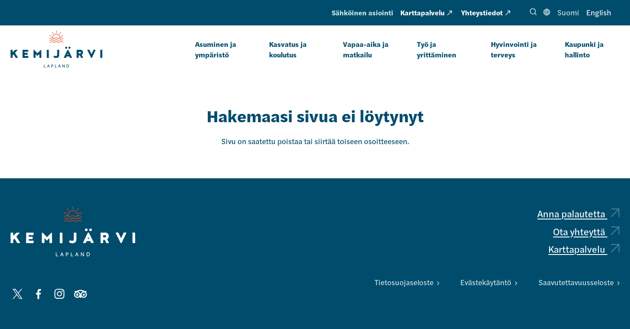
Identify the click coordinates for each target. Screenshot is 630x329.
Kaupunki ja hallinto (584, 49)
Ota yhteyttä (586, 231)
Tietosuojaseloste (406, 282)
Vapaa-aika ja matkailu (365, 49)
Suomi (568, 12)
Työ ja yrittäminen (436, 49)
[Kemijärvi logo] (72, 231)
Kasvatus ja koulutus (288, 49)
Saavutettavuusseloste (579, 282)
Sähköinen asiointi (362, 12)
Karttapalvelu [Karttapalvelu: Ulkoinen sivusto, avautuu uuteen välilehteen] (426, 12)
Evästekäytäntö (488, 282)
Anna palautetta (578, 213)
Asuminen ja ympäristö (215, 49)
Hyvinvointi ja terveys (514, 49)
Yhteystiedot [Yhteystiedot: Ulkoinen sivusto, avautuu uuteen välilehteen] (485, 12)
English (598, 12)
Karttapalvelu (584, 248)
